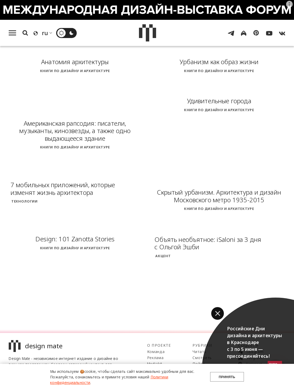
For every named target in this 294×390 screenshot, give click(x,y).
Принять (227, 377)
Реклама (155, 357)
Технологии (24, 201)
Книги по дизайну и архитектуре (75, 70)
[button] (217, 313)
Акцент (163, 255)
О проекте (159, 345)
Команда (156, 351)
